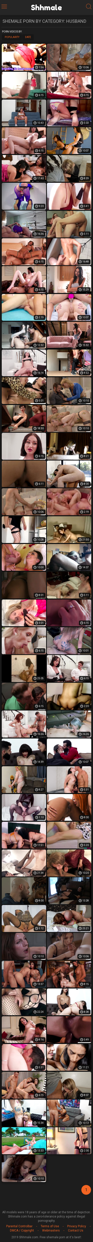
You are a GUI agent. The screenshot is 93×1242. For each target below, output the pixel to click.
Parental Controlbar (19, 1226)
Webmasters (51, 1230)
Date (28, 37)
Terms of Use (50, 1226)
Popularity (12, 37)
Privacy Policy (76, 1226)
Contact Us (75, 1230)
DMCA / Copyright (22, 1230)
